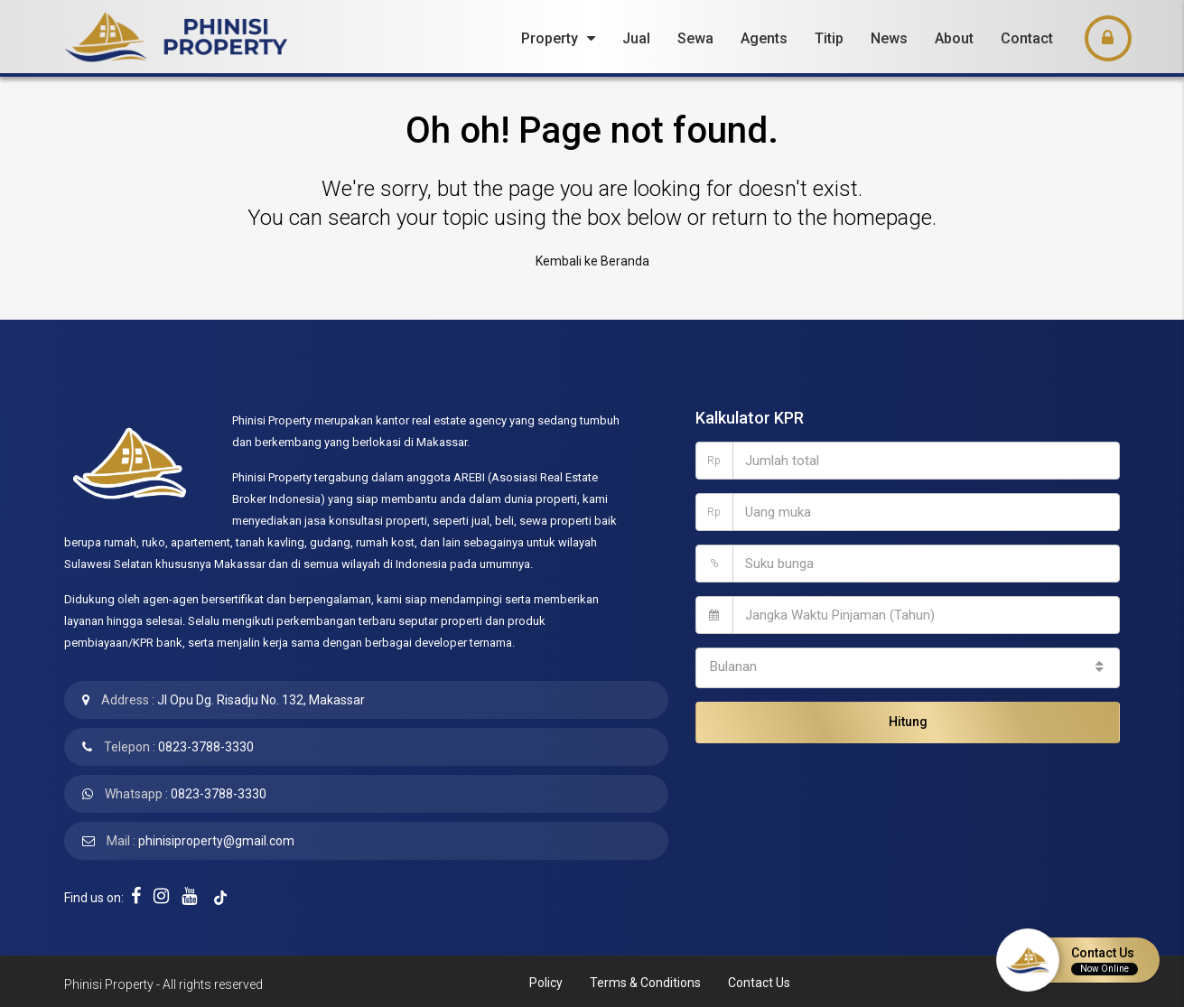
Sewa (695, 38)
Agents (764, 38)
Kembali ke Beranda (592, 260)
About (954, 38)
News (889, 38)
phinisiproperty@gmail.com (216, 838)
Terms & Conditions (645, 980)
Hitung (908, 715)
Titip (829, 38)
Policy (546, 980)
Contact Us (759, 980)
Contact (1027, 38)
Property (549, 38)
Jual (636, 38)
